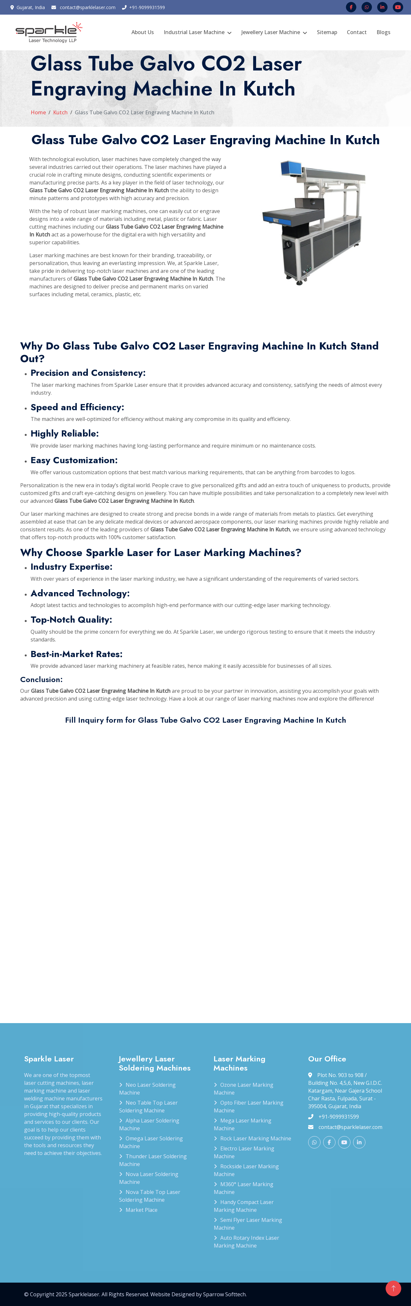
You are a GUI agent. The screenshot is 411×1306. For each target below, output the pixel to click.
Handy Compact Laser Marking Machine (244, 1205)
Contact (357, 32)
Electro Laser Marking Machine (244, 1152)
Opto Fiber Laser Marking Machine (248, 1106)
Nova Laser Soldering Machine (148, 1178)
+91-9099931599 (147, 7)
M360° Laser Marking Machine (243, 1188)
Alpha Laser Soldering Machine (149, 1124)
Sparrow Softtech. (225, 1294)
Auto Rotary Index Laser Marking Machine (246, 1241)
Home (38, 112)
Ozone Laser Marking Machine (243, 1088)
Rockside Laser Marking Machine (246, 1170)
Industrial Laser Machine (194, 32)
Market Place (142, 1209)
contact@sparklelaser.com (88, 7)
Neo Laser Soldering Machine (147, 1088)
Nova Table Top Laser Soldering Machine (149, 1195)
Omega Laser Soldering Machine (151, 1142)
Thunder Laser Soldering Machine (153, 1160)
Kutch (60, 112)
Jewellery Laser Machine (270, 32)
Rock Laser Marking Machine (255, 1138)
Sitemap (327, 32)
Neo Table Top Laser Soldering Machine (148, 1106)
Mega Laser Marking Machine (242, 1124)
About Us (142, 32)
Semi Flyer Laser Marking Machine (248, 1223)
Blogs (383, 32)
